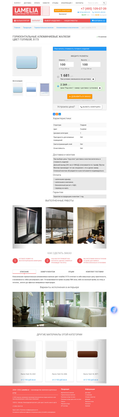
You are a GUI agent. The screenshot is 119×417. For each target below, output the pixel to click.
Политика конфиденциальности (29, 410)
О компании (88, 395)
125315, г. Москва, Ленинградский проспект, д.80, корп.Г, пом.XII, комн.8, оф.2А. (35, 402)
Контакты (79, 3)
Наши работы (70, 21)
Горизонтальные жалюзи (68, 395)
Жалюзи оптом (89, 401)
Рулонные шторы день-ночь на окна (71, 399)
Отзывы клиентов (90, 397)
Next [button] (99, 341)
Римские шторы (65, 403)
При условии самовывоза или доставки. (77, 77)
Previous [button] (20, 341)
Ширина (63, 60)
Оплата (37, 3)
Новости (46, 3)
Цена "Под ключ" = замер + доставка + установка (81, 86)
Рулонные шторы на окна (68, 397)
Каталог (37, 21)
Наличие (87, 406)
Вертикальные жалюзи (67, 392)
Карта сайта (16, 410)
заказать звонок (99, 12)
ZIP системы (64, 406)
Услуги (17, 3)
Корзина (98, 21)
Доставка (27, 3)
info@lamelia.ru (84, 12)
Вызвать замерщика (63, 10)
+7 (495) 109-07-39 (93, 8)
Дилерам (87, 399)
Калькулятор (21, 21)
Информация (67, 3)
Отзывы (55, 3)
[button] (20, 227)
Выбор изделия (53, 21)
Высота (85, 60)
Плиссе (63, 401)
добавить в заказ (80, 96)
